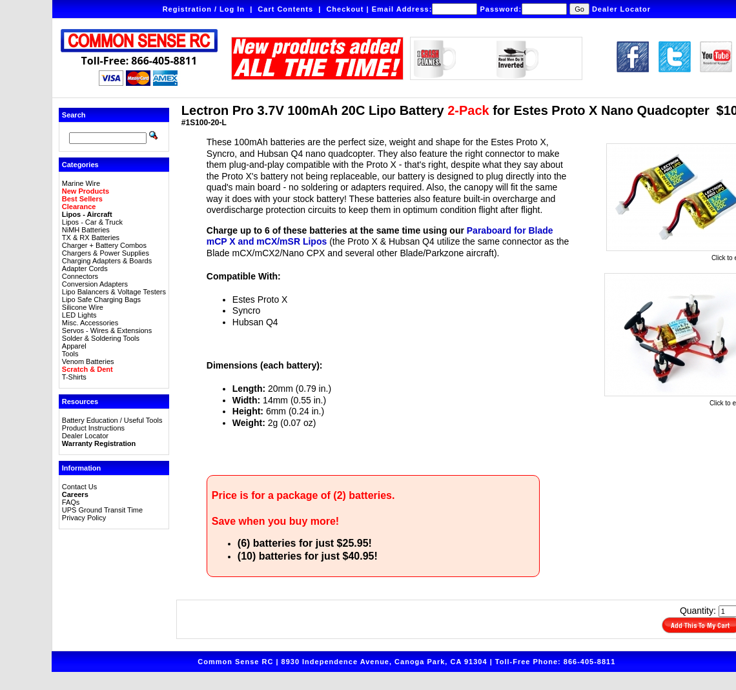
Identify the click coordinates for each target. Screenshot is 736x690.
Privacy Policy (84, 518)
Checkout (344, 9)
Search (74, 115)
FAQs (71, 502)
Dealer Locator (621, 9)
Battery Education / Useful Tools (112, 420)
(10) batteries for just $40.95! (308, 556)
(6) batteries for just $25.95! (305, 543)
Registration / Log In (204, 9)
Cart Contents (285, 9)
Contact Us (79, 487)
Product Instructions (93, 428)
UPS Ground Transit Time (102, 510)
